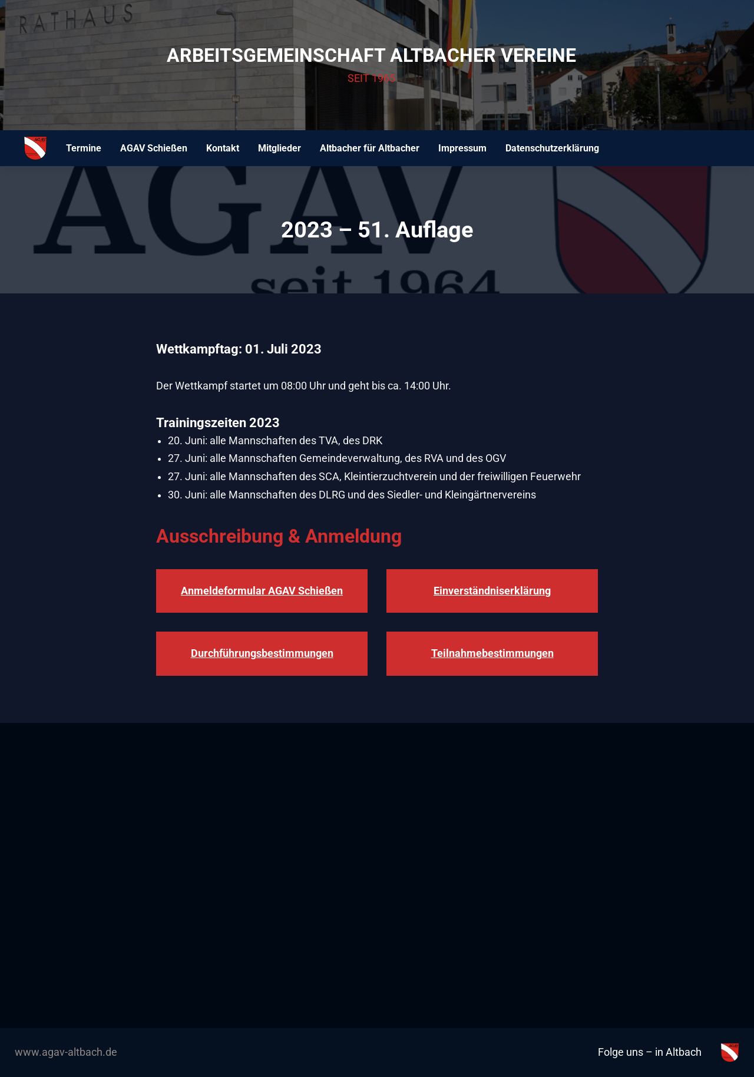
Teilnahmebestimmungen (492, 653)
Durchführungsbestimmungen (262, 653)
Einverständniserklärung (492, 591)
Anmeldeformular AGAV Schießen (262, 591)
